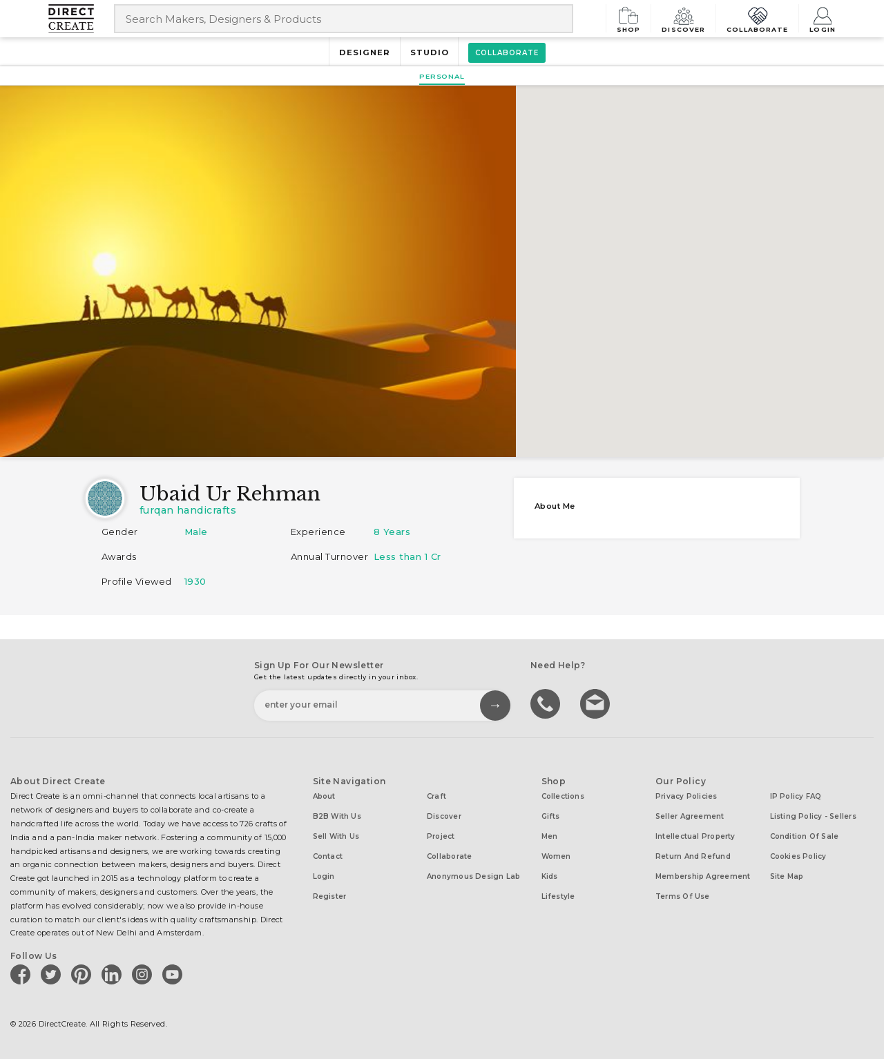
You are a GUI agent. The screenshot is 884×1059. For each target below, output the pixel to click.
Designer (364, 52)
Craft (436, 796)
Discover (688, 18)
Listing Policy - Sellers (813, 816)
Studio (429, 52)
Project (441, 836)
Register (330, 896)
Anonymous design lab (473, 876)
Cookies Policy (798, 856)
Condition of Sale (804, 836)
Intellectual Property (695, 836)
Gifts (550, 816)
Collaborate (759, 18)
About (324, 796)
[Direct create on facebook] (22, 974)
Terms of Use (682, 896)
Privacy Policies (686, 796)
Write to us (596, 702)
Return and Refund (693, 856)
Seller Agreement (689, 816)
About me (555, 506)
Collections (562, 796)
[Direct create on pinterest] (83, 974)
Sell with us (336, 836)
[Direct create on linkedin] (114, 974)
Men (549, 836)
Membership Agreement (702, 876)
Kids (549, 876)
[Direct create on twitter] (53, 974)
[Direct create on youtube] (174, 974)
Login (822, 18)
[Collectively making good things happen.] (81, 18)
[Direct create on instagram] (144, 974)
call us (547, 702)
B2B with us (337, 816)
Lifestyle (558, 896)
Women (556, 856)
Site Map (787, 876)
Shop (634, 18)
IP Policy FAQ (796, 796)
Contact (328, 856)
